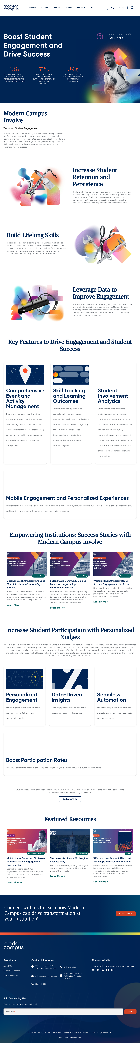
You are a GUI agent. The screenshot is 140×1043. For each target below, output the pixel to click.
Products (32, 7)
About (93, 7)
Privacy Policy (64, 1037)
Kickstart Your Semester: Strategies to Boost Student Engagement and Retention (26, 861)
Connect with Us (125, 913)
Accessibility (76, 1037)
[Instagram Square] (112, 970)
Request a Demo (117, 8)
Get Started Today (70, 799)
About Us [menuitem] (8, 966)
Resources (81, 7)
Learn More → (14, 604)
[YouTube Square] (103, 970)
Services (57, 7)
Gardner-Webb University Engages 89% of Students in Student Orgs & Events (26, 584)
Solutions (44, 7)
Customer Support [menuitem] (12, 971)
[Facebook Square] (107, 970)
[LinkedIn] (98, 970)
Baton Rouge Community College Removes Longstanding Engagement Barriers (68, 584)
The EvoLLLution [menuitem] (11, 975)
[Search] (133, 7)
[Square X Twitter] (93, 970)
